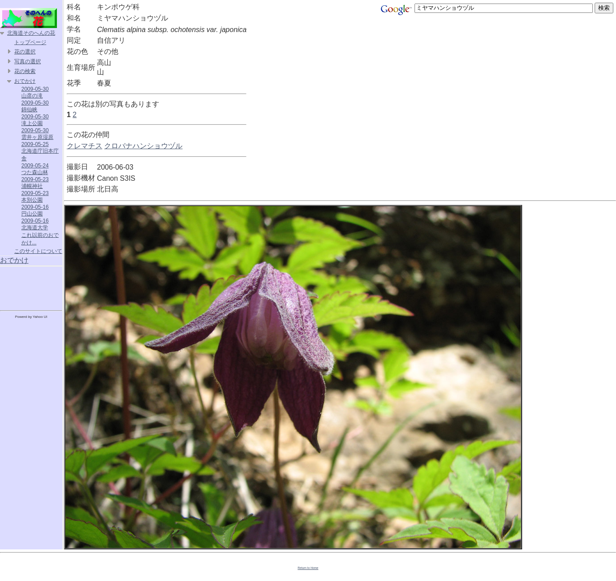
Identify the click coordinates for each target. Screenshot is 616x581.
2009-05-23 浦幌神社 (34, 182)
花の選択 (25, 52)
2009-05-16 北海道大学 (34, 224)
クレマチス (84, 146)
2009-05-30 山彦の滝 (34, 92)
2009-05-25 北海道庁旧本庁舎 (40, 151)
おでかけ (25, 81)
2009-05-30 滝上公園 (34, 120)
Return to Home (308, 567)
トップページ (30, 42)
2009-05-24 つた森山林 (34, 169)
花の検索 (25, 71)
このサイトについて (38, 251)
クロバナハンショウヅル (143, 146)
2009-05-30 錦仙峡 (34, 106)
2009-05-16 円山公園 (34, 210)
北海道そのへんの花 (31, 33)
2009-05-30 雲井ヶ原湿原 (37, 133)
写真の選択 (27, 61)
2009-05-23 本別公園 (34, 196)
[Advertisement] (31, 287)
